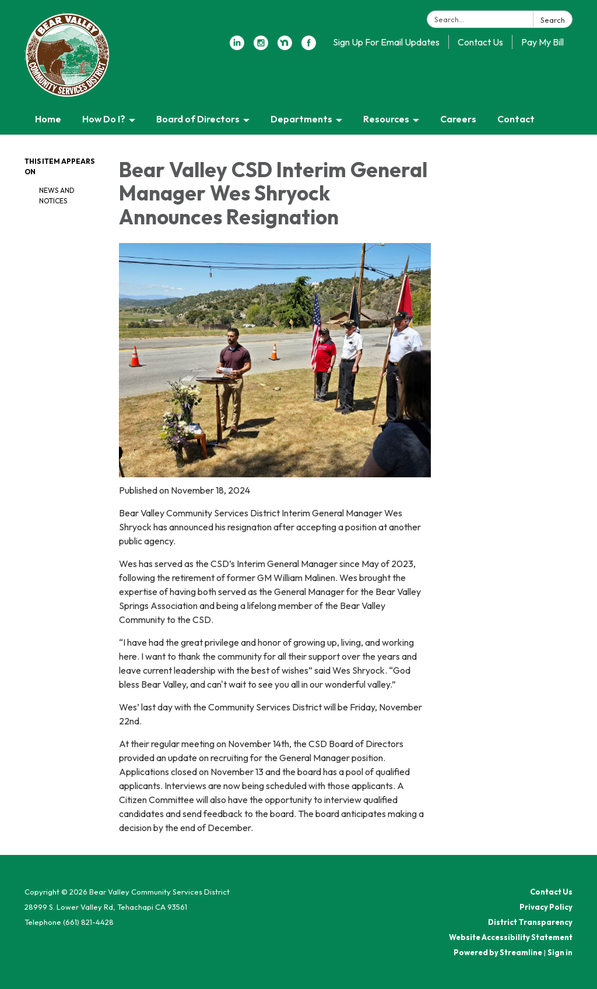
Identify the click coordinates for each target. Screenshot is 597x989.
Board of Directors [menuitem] (198, 119)
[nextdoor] (285, 46)
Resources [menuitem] (386, 119)
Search (552, 19)
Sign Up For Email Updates (386, 42)
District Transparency (530, 922)
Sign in (560, 952)
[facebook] (308, 46)
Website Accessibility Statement (511, 937)
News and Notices (57, 195)
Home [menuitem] (48, 119)
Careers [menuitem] (458, 119)
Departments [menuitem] (301, 119)
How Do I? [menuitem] (103, 119)
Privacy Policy (546, 906)
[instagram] (261, 46)
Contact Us (480, 42)
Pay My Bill (542, 42)
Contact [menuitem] (516, 119)
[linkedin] (237, 46)
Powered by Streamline (498, 952)
